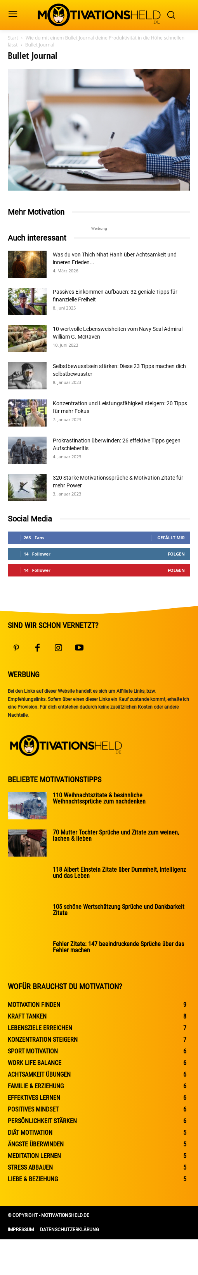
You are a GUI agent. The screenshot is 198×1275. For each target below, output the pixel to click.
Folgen (176, 554)
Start (13, 37)
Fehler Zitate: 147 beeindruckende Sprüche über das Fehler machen (118, 947)
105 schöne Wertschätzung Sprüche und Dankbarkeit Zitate (118, 910)
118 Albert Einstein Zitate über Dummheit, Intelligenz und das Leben (119, 872)
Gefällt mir (171, 537)
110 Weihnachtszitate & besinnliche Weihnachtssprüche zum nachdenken (99, 798)
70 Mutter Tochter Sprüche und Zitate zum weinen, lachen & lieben (116, 835)
